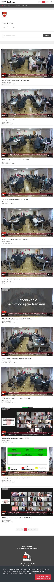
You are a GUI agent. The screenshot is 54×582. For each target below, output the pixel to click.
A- (40, 2)
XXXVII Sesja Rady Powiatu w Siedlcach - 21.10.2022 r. (16, 358)
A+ (47, 2)
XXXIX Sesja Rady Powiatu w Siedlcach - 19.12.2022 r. (16, 279)
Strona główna (8, 5)
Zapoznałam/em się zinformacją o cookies (43, 577)
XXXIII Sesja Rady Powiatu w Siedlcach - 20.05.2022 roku (17, 518)
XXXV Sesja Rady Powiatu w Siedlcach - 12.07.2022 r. (16, 438)
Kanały (17, 5)
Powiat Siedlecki (7, 82)
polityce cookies (31, 573)
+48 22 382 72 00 (29, 564)
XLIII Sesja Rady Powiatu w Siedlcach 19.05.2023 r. (15, 120)
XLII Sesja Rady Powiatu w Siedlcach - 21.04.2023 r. (16, 160)
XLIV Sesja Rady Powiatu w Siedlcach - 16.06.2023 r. (16, 80)
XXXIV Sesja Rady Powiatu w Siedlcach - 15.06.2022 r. (16, 478)
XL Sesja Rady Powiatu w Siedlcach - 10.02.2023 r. (15, 239)
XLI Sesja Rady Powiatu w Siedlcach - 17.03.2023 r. (15, 199)
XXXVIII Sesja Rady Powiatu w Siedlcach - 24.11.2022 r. (16, 319)
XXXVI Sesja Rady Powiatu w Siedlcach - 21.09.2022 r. (16, 398)
